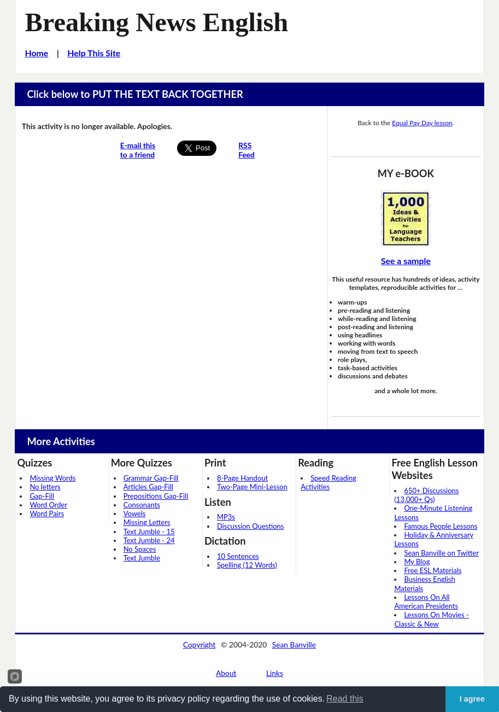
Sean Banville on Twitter (441, 552)
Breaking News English (157, 22)
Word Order (48, 504)
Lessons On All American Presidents (426, 601)
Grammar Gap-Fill (151, 478)
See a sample (406, 260)
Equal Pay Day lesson (422, 123)
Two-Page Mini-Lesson (252, 486)
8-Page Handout (242, 478)
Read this (344, 698)
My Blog (417, 561)
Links (274, 673)
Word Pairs (47, 513)
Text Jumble (142, 557)
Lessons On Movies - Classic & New (431, 619)
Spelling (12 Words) (247, 565)
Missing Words (52, 478)
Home (37, 53)
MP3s (226, 516)
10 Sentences (238, 556)
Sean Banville (294, 644)
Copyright (199, 644)
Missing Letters (147, 522)
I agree (472, 699)
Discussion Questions (250, 526)
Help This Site (93, 53)
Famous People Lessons (440, 526)
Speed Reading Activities (328, 482)
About (226, 673)
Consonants (142, 504)
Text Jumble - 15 (149, 531)
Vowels (135, 513)
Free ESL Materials (432, 570)
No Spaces (140, 549)
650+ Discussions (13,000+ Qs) (426, 495)
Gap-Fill (42, 496)
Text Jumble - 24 (149, 540)
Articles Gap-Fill (148, 486)
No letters (45, 486)
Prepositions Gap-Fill (156, 496)
